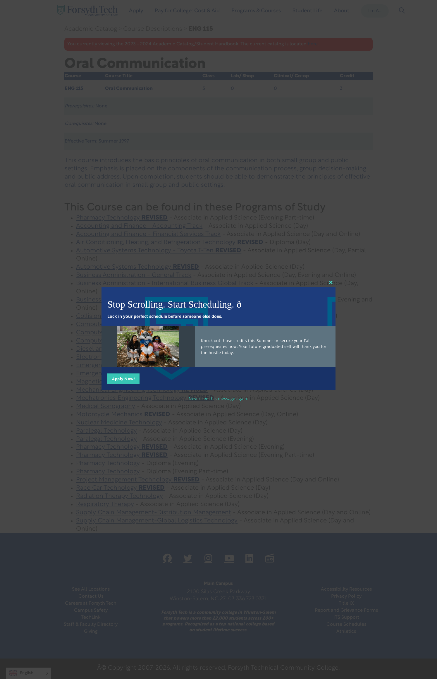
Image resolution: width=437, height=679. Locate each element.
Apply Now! (123, 378)
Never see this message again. (218, 398)
